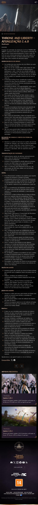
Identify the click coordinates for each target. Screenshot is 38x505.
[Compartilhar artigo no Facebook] (14, 360)
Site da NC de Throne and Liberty (19, 489)
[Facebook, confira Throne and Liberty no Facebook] (20, 462)
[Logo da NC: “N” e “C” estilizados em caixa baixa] (24, 474)
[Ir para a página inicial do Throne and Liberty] (4, 2)
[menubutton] (36, 2)
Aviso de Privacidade (18, 492)
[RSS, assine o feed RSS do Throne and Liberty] (26, 462)
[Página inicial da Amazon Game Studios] (16, 475)
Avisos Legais (9, 492)
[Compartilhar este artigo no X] (12, 360)
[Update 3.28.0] (19, 389)
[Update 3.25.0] (19, 422)
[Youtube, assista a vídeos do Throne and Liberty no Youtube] (23, 462)
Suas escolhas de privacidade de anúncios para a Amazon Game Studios (19, 494)
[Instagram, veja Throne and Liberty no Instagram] (17, 462)
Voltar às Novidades (9, 33)
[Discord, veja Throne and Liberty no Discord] (11, 463)
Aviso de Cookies (28, 492)
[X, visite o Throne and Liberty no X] (14, 462)
